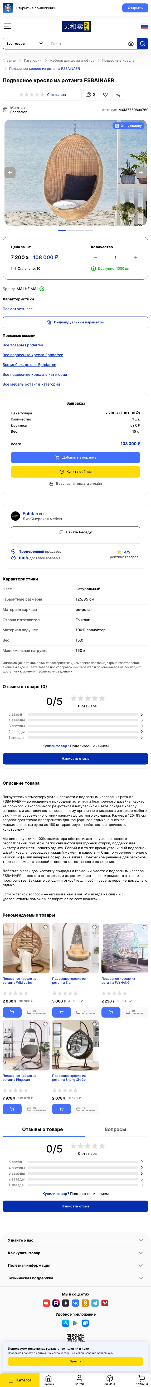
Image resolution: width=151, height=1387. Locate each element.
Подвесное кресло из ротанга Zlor (69, 981)
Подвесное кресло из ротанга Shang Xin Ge (69, 1078)
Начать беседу (76, 532)
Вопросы (115, 1129)
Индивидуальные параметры (75, 322)
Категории (33, 60)
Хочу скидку (128, 125)
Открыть (135, 8)
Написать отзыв (75, 758)
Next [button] (141, 172)
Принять (75, 1361)
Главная (9, 60)
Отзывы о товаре (42, 1129)
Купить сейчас (75, 471)
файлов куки (105, 1352)
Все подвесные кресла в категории (35, 374)
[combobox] (25, 43)
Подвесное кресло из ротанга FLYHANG (118, 981)
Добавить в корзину (75, 457)
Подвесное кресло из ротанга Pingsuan (19, 1078)
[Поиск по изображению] (131, 43)
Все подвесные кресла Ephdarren (33, 355)
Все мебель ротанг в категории (31, 384)
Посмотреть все (18, 308)
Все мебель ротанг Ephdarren (29, 364)
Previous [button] (10, 172)
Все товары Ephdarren (23, 345)
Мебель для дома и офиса (72, 60)
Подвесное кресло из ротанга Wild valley (19, 981)
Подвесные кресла (118, 60)
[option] (75, 173)
